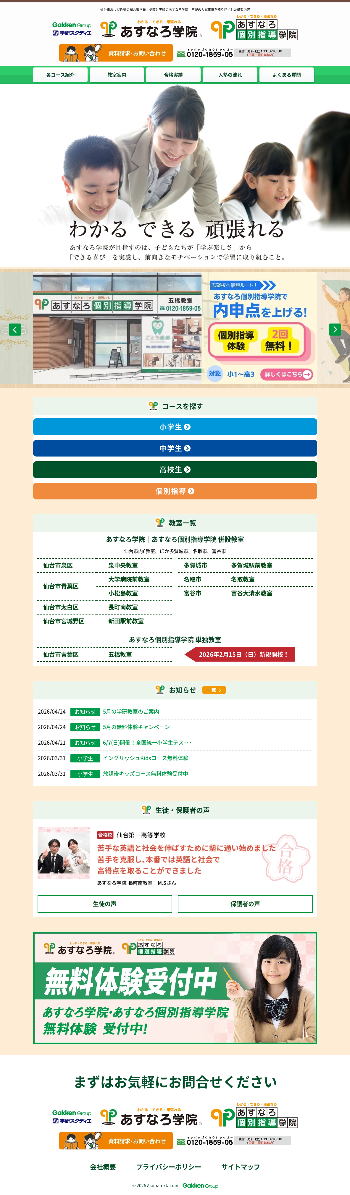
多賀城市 (228, 565)
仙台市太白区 (90, 607)
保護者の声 (245, 904)
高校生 (171, 469)
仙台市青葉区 (87, 654)
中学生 (171, 448)
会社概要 (103, 1167)
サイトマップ (240, 1167)
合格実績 (173, 74)
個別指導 (171, 491)
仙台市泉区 (90, 565)
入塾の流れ (231, 74)
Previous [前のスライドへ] (15, 329)
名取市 (219, 579)
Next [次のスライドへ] (335, 329)
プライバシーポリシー (168, 1167)
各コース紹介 (60, 74)
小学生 (171, 426)
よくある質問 (287, 74)
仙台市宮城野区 (93, 621)
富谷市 (228, 593)
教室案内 (117, 74)
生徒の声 (105, 904)
